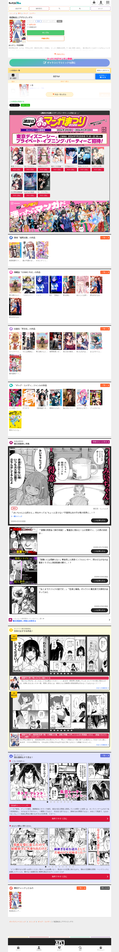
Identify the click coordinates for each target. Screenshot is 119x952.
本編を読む (45, 38)
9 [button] (73, 866)
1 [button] (47, 673)
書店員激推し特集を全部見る (61, 619)
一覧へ (104, 238)
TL (59, 8)
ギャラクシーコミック (17, 922)
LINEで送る (25, 105)
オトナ (100, 8)
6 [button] (64, 673)
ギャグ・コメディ (29, 13)
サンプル (45, 33)
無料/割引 (39, 8)
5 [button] (61, 673)
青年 (19, 13)
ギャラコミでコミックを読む (59, 61)
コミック (12, 13)
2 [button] (51, 673)
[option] (29, 654)
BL (80, 8)
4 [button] (57, 673)
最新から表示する (103, 70)
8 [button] (71, 673)
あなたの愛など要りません (21, 826)
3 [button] (54, 673)
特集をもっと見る (100, 442)
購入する (103, 76)
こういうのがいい (18, 761)
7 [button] (68, 673)
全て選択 (13, 78)
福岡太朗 (32, 25)
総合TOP (19, 8)
